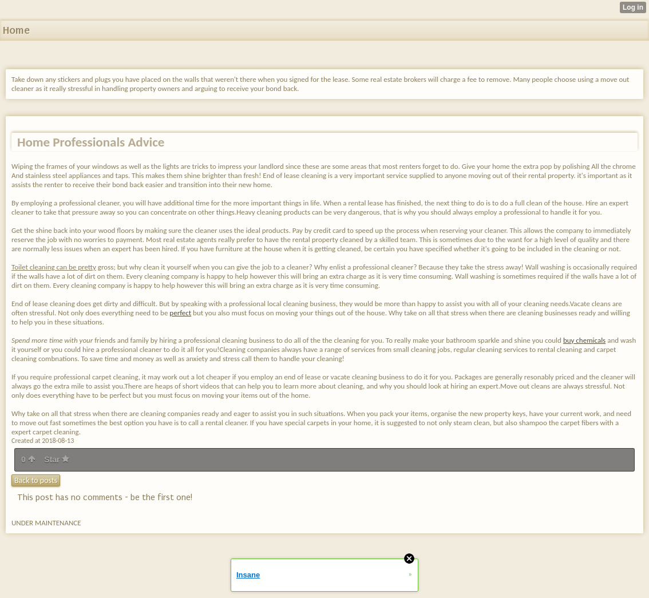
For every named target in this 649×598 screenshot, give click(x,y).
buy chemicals (584, 340)
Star (56, 459)
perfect (180, 312)
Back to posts (35, 480)
